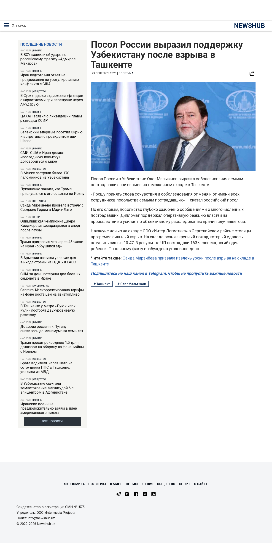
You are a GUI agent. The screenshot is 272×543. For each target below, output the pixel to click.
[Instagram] (127, 494)
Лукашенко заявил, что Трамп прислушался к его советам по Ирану (52, 191)
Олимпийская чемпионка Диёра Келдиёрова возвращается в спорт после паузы (50, 225)
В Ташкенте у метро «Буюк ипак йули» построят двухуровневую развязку (47, 310)
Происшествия (139, 484)
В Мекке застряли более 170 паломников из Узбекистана (44, 175)
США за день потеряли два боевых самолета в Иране (50, 276)
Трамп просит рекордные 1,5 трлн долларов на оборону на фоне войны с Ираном (52, 346)
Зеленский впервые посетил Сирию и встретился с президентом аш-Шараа (51, 136)
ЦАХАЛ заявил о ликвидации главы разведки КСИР (51, 118)
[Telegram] (118, 494)
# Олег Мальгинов (131, 284)
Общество (39, 91)
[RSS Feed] (153, 494)
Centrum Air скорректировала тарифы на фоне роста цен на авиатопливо (52, 292)
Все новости (52, 421)
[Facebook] (136, 494)
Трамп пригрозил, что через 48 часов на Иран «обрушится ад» (51, 244)
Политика (39, 201)
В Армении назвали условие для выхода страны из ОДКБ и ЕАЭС (48, 260)
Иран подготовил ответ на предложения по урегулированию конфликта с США (49, 79)
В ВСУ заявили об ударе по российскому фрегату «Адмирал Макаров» (47, 59)
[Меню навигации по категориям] (6, 25)
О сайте (201, 484)
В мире (37, 50)
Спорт (37, 217)
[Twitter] (145, 494)
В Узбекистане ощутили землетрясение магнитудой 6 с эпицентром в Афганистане (46, 387)
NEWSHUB (249, 25)
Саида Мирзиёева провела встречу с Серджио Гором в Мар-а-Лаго (51, 207)
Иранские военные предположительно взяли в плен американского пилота (48, 408)
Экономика (41, 286)
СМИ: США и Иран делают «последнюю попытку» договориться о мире (42, 157)
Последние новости (41, 44)
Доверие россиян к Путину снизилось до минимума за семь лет (51, 328)
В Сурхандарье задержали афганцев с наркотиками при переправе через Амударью (51, 99)
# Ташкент (102, 284)
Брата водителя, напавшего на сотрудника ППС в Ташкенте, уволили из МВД (46, 367)
